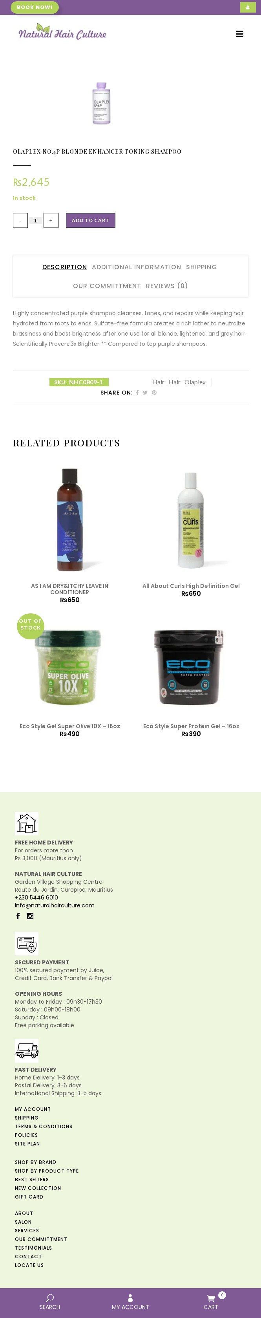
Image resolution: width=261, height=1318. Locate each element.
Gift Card (29, 1196)
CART (211, 1301)
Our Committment (107, 285)
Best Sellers (32, 1179)
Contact (28, 1256)
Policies (26, 1135)
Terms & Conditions (44, 1126)
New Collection (38, 1188)
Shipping (201, 267)
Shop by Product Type (47, 1170)
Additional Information (136, 267)
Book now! (35, 7)
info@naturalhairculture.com (55, 905)
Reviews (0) (167, 285)
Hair (158, 381)
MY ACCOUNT (130, 1302)
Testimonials (33, 1248)
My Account (33, 1109)
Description (64, 267)
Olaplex (195, 381)
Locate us (29, 1265)
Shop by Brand (36, 1162)
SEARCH (49, 1302)
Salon (23, 1222)
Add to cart (91, 220)
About (24, 1213)
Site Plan (27, 1143)
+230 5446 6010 (36, 897)
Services (27, 1230)
